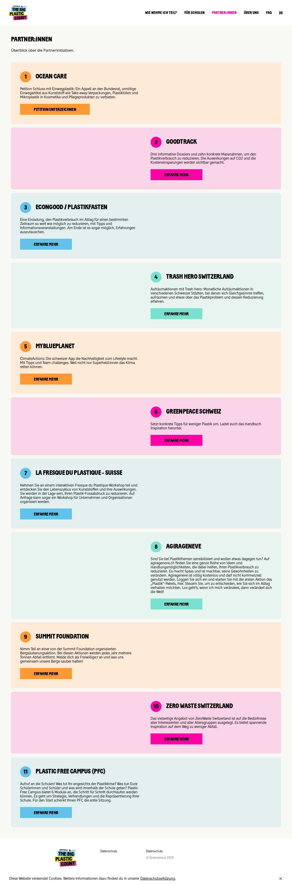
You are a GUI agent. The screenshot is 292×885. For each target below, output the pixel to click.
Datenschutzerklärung (157, 878)
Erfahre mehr (176, 175)
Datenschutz (108, 851)
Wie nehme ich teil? (161, 13)
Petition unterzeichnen (55, 110)
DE (281, 13)
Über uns (251, 13)
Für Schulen (194, 13)
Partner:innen (224, 13)
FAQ (269, 13)
